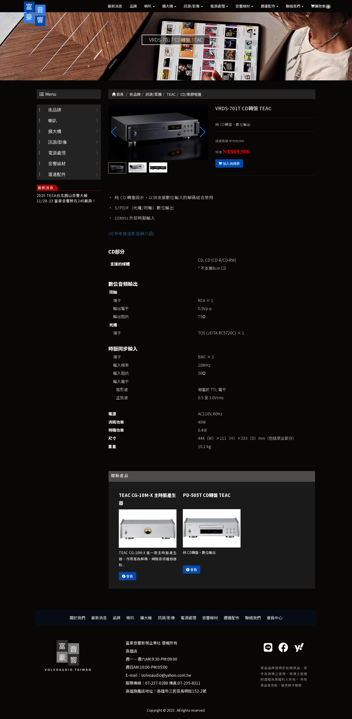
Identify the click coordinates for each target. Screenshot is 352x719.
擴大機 (169, 6)
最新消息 (115, 6)
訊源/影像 (193, 6)
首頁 (118, 94)
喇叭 (149, 6)
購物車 (321, 6)
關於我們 (77, 618)
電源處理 (219, 6)
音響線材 (244, 6)
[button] (202, 132)
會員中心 (274, 618)
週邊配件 (269, 6)
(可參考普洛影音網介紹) (131, 233)
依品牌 (54, 109)
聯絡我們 (295, 6)
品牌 (133, 6)
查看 (127, 576)
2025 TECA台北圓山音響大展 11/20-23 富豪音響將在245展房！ (66, 198)
